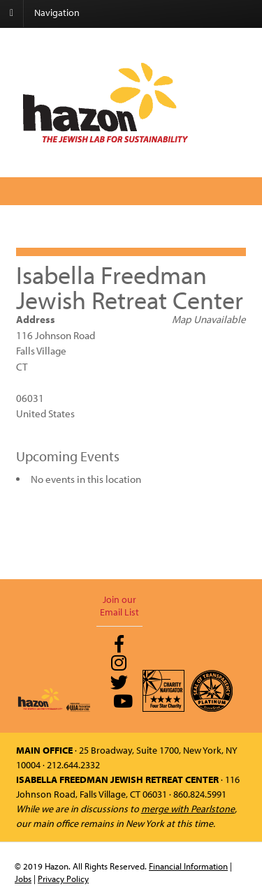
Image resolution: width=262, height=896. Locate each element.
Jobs (23, 878)
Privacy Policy (63, 878)
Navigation (57, 12)
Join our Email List (119, 605)
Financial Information (188, 866)
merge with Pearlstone (188, 808)
